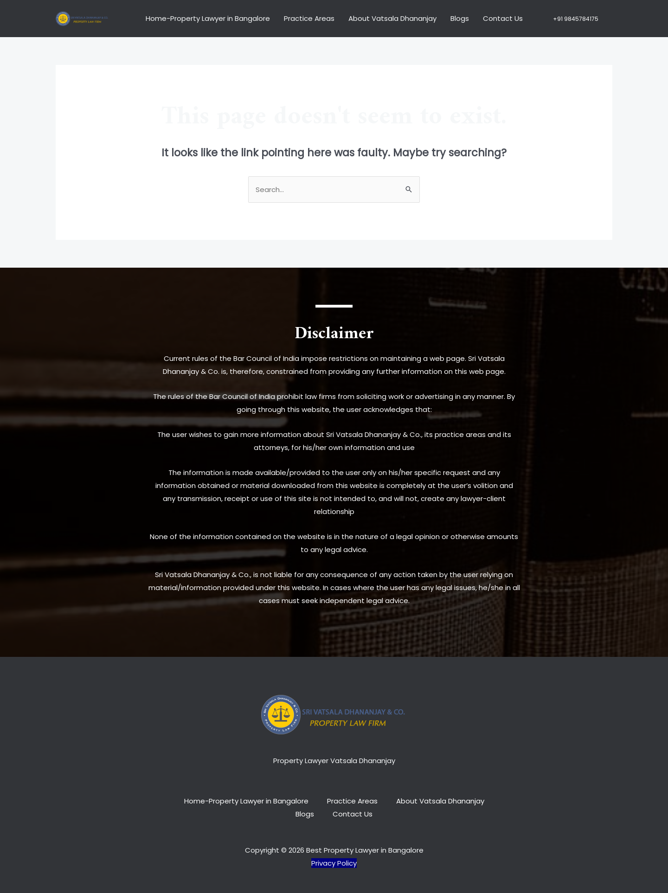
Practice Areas (309, 18)
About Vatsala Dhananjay (392, 18)
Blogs (459, 18)
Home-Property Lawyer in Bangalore (208, 18)
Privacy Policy (334, 863)
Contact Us (503, 18)
